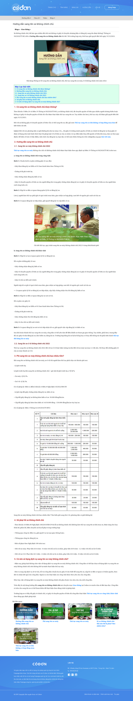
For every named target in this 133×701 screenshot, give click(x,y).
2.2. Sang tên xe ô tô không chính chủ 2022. (31, 95)
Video (45, 18)
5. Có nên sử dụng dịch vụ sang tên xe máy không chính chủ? (37, 102)
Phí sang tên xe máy (50, 621)
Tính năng (64, 7)
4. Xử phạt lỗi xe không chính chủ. (27, 100)
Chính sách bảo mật (106, 694)
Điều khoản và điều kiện (92, 694)
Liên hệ (97, 7)
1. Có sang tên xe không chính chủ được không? (32, 89)
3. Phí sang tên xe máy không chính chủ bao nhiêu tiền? (35, 97)
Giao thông (25, 29)
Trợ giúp (116, 694)
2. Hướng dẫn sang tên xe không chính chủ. (31, 91)
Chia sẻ (36, 18)
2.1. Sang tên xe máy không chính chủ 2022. (31, 93)
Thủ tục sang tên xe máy (23, 150)
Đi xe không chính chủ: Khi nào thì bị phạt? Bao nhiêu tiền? (106, 623)
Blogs (52, 18)
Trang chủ (52, 7)
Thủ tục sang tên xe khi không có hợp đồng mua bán (25, 648)
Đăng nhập (112, 7)
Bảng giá (75, 7)
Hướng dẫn (86, 7)
